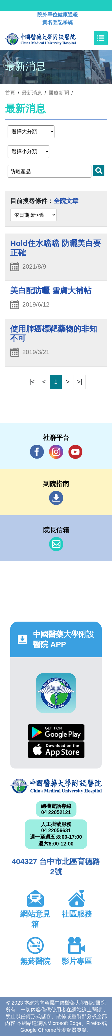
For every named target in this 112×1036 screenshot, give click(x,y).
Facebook (37, 452)
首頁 (10, 93)
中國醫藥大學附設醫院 (56, 786)
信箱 (56, 544)
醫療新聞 (59, 93)
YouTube (75, 452)
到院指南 (56, 498)
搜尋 (98, 170)
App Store (56, 749)
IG (56, 452)
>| (79, 381)
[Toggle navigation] (101, 38)
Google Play (56, 732)
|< (32, 381)
